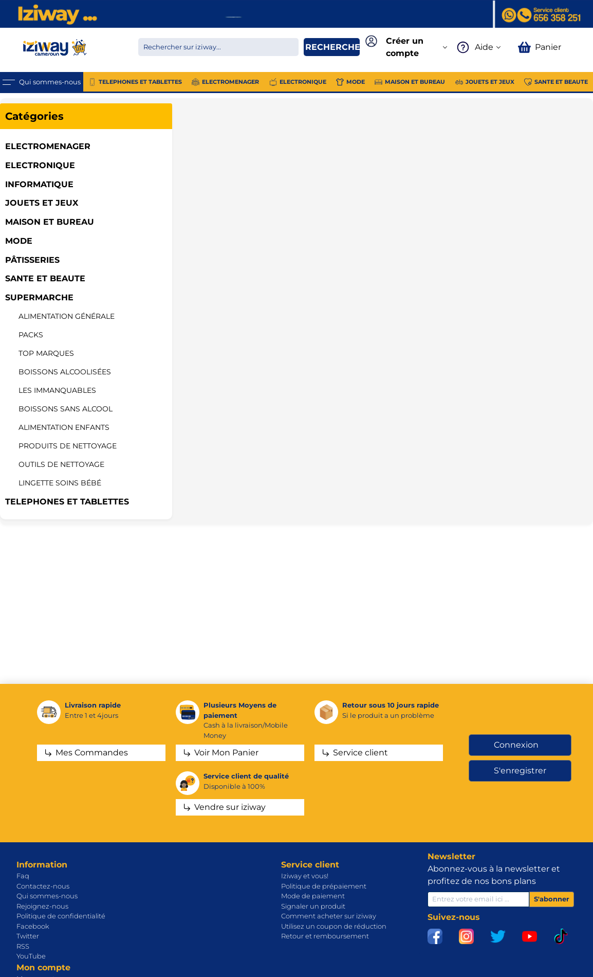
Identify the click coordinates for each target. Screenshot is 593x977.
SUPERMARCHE (39, 297)
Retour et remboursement (325, 936)
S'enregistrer (520, 770)
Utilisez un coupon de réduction (333, 926)
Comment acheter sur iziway (328, 916)
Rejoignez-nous (42, 906)
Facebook (32, 926)
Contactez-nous (42, 886)
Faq (22, 876)
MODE (18, 241)
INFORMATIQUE (39, 184)
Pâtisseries (32, 260)
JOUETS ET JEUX (41, 203)
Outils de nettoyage (61, 464)
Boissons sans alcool (65, 408)
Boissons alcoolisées (64, 371)
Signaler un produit (313, 906)
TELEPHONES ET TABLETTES (67, 501)
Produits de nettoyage (67, 445)
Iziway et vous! (304, 876)
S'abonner (551, 899)
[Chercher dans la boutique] (218, 47)
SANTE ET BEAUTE (45, 278)
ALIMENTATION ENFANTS (63, 427)
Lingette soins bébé (59, 482)
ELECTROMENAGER (47, 146)
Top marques (46, 353)
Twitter (27, 936)
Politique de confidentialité (60, 916)
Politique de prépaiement (323, 886)
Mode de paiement (313, 896)
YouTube (31, 956)
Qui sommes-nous (47, 896)
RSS (22, 946)
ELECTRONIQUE (40, 165)
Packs (30, 334)
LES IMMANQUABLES (57, 390)
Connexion (516, 745)
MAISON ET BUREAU (49, 222)
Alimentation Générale (66, 316)
